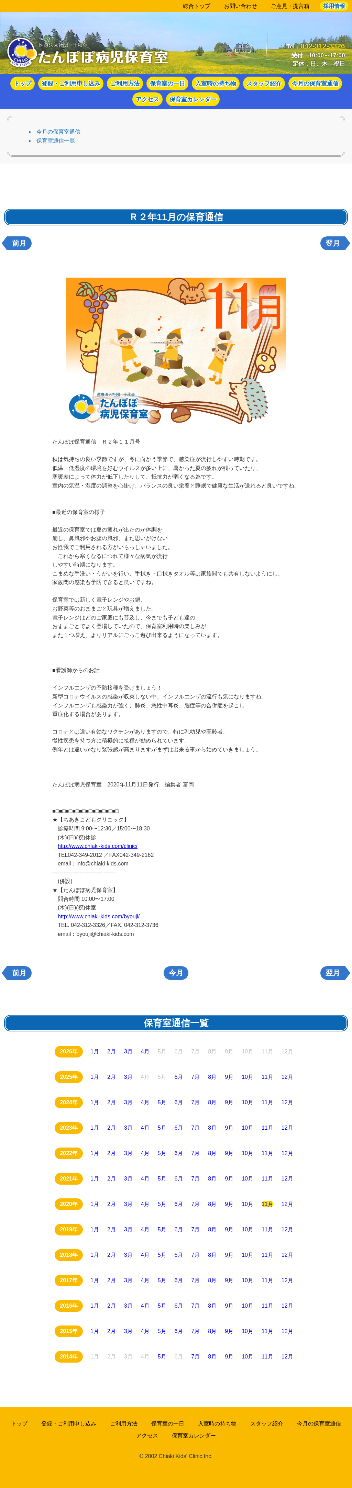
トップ (22, 83)
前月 (19, 243)
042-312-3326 (322, 46)
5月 (162, 1102)
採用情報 (334, 6)
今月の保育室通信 (315, 83)
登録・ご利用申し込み (71, 83)
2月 (111, 1051)
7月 (195, 1077)
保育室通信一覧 (55, 141)
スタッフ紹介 (264, 83)
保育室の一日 (167, 83)
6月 (179, 1077)
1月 (94, 1051)
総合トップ (196, 6)
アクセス (147, 99)
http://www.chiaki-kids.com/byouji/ (99, 916)
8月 (212, 1077)
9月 (229, 1077)
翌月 (333, 243)
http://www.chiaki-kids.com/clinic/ (98, 846)
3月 (128, 1051)
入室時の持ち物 (215, 83)
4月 (145, 1051)
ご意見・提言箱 (290, 6)
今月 (176, 973)
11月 (267, 1077)
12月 (287, 1077)
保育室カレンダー (192, 99)
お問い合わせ (240, 6)
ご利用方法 (125, 83)
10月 (247, 1077)
